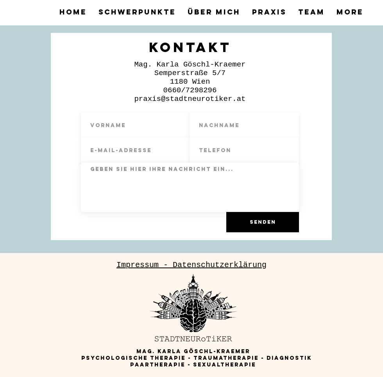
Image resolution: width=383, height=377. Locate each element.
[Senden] (262, 222)
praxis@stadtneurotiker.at (189, 99)
